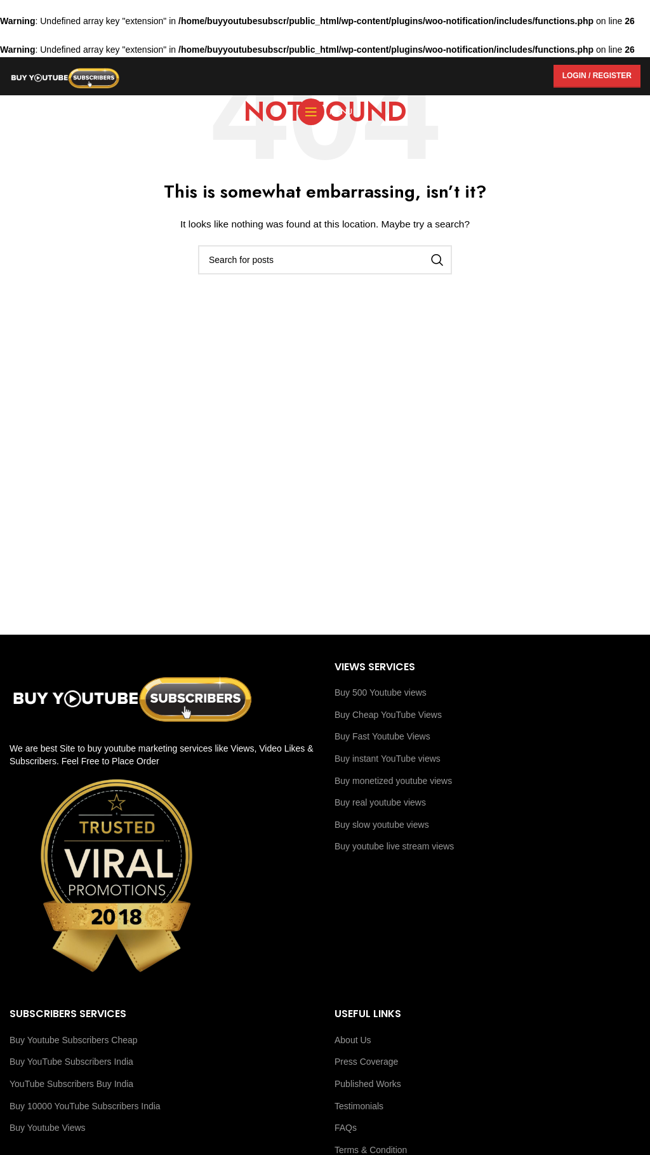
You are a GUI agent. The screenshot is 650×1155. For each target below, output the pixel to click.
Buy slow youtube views (382, 825)
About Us (353, 1040)
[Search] (325, 259)
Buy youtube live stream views (394, 846)
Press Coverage (366, 1062)
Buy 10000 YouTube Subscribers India (85, 1106)
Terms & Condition (371, 1150)
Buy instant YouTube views (388, 758)
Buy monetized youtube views (393, 781)
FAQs (346, 1128)
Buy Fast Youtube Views (382, 736)
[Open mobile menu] (325, 112)
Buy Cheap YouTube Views (388, 715)
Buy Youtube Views (48, 1128)
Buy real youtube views (380, 802)
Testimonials (359, 1106)
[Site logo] (65, 75)
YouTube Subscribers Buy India (71, 1084)
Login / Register (597, 75)
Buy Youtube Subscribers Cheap (74, 1040)
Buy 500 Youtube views (381, 692)
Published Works (368, 1084)
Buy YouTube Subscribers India (71, 1062)
